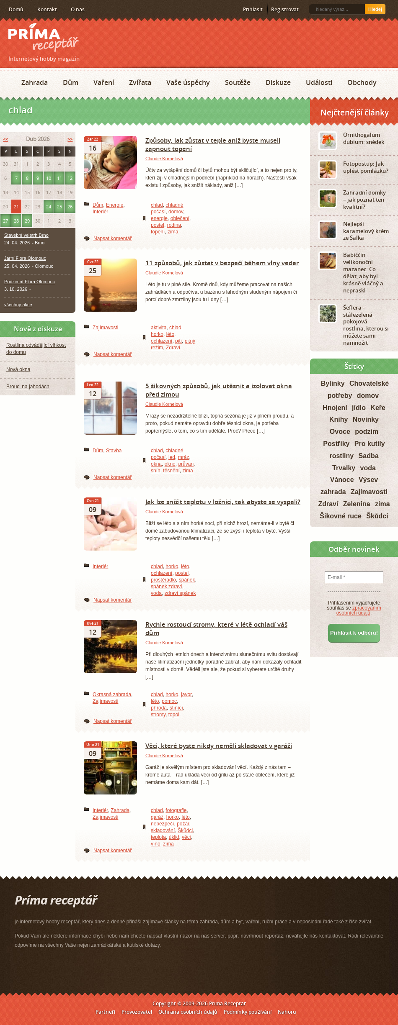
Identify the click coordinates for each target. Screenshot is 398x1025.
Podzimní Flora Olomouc (29, 281)
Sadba (369, 455)
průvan (186, 464)
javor (186, 694)
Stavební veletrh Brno (26, 235)
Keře (377, 407)
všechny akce (18, 304)
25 (59, 206)
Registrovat (285, 9)
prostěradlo (163, 580)
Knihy (338, 419)
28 (16, 221)
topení (158, 232)
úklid (174, 837)
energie (159, 218)
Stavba (113, 451)
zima (173, 232)
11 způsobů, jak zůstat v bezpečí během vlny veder (222, 263)
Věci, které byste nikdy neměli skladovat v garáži (218, 745)
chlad (157, 205)
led (171, 457)
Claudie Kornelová (164, 158)
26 (69, 206)
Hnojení (335, 407)
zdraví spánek (180, 593)
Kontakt (47, 9)
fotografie (175, 810)
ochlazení (161, 341)
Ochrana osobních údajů (187, 1011)
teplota (158, 837)
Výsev (368, 479)
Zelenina (356, 503)
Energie (114, 205)
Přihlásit (253, 9)
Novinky (366, 419)
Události (319, 82)
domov (175, 212)
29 (27, 221)
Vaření (103, 82)
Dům (70, 82)
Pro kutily (369, 443)
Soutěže (238, 82)
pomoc (169, 701)
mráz (183, 457)
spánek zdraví (166, 586)
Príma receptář (43, 37)
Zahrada (34, 82)
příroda (159, 708)
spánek (187, 580)
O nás (78, 9)
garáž (157, 817)
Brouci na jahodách (27, 387)
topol (173, 715)
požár (183, 824)
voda (156, 593)
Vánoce (342, 479)
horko (157, 334)
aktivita (158, 328)
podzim (366, 431)
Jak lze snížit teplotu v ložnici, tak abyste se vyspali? (222, 501)
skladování (163, 830)
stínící (176, 708)
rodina (174, 225)
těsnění (171, 471)
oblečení (180, 218)
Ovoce (340, 431)
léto (170, 334)
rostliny (341, 455)
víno (155, 844)
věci (186, 837)
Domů (16, 9)
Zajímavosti (105, 328)
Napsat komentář (112, 238)
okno (170, 464)
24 (48, 206)
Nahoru (287, 1011)
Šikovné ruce (341, 516)
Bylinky (333, 383)
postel (157, 225)
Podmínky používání (247, 1011)
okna (156, 464)
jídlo (359, 407)
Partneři (105, 1011)
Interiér (100, 212)
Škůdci (185, 830)
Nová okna (18, 369)
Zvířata (140, 82)
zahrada (333, 491)
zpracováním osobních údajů (358, 610)
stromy (158, 715)
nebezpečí (162, 824)
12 (69, 178)
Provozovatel (136, 1011)
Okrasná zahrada (112, 694)
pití (178, 341)
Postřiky (336, 443)
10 (48, 178)
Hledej (375, 9)
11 (59, 178)
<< (5, 139)
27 (5, 221)
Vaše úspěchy (188, 82)
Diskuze (278, 82)
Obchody (362, 82)
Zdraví (173, 348)
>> (69, 139)
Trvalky (343, 468)
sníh (155, 471)
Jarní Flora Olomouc (25, 258)
